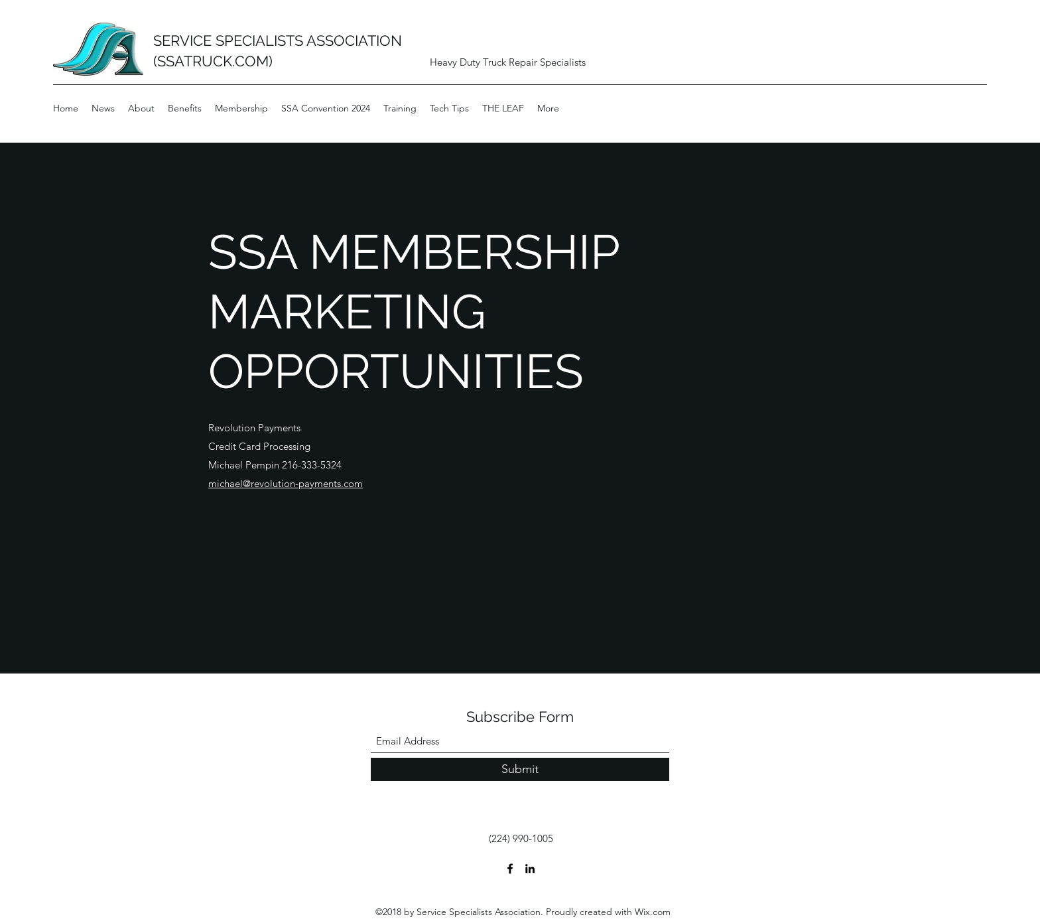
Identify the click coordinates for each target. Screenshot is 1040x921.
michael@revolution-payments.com (285, 483)
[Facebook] (510, 868)
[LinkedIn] (530, 868)
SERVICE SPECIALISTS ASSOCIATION (277, 40)
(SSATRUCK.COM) (213, 61)
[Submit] (520, 769)
